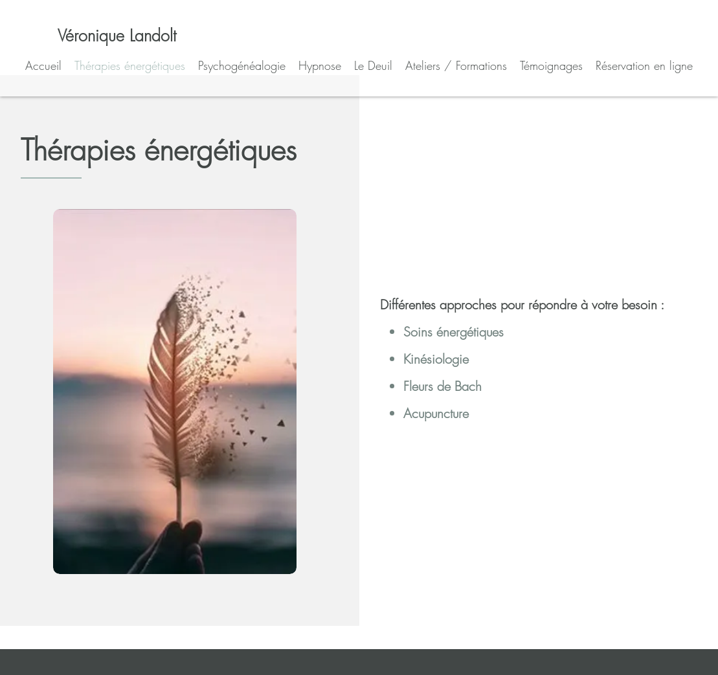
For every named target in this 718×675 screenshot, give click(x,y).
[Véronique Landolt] (117, 35)
